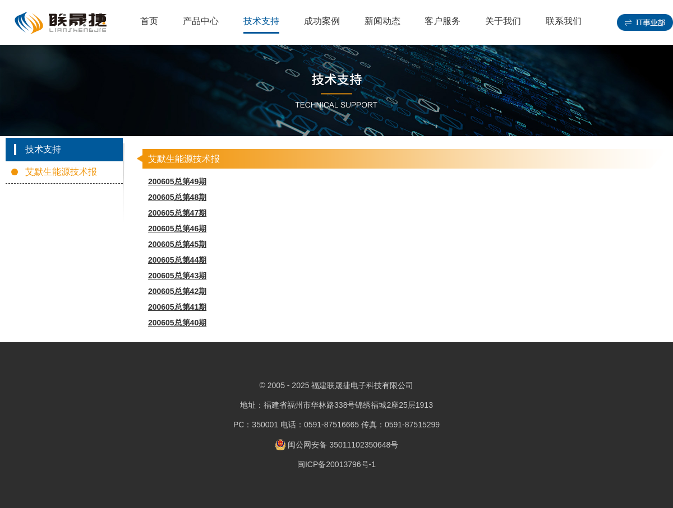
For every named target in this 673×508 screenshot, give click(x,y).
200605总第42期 (177, 291)
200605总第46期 (177, 228)
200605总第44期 (177, 259)
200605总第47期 (177, 212)
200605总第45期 (177, 244)
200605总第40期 (177, 322)
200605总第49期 (177, 181)
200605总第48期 (177, 197)
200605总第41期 (177, 306)
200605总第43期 (177, 275)
